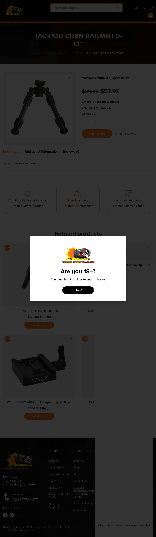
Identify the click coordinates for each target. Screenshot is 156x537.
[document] (78, 268)
